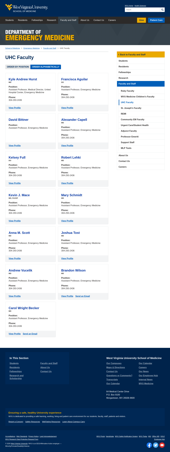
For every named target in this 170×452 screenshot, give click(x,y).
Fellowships (37, 20)
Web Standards (21, 436)
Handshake (110, 436)
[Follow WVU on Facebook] (149, 445)
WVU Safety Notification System (126, 436)
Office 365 (155, 436)
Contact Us (99, 20)
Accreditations (10, 436)
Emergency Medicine (32, 48)
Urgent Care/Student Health (135, 125)
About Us (84, 20)
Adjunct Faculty (129, 131)
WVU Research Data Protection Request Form (21, 439)
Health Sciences (140, 6)
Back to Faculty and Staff (132, 54)
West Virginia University (19, 444)
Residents (22, 20)
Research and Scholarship (17, 377)
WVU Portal (100, 436)
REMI (123, 114)
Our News (144, 371)
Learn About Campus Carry (73, 422)
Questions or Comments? (119, 375)
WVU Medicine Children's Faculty (137, 97)
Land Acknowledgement (48, 436)
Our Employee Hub (148, 375)
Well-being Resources (51, 422)
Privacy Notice (33, 436)
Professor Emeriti (130, 137)
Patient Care (156, 20)
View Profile (15, 107)
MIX (149, 436)
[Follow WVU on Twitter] (155, 445)
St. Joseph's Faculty (131, 108)
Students (9, 20)
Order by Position (18, 67)
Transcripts (112, 379)
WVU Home (129, 6)
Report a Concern (15, 422)
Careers (112, 20)
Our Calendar (113, 383)
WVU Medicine (146, 383)
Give (141, 20)
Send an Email (83, 296)
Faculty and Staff (68, 20)
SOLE (162, 436)
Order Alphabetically (45, 67)
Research (51, 20)
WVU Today (143, 436)
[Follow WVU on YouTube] (162, 445)
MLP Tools (126, 148)
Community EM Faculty (132, 119)
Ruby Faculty (127, 91)
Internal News (145, 379)
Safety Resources (32, 422)
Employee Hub (159, 439)
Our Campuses (114, 363)
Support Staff (127, 142)
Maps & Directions (115, 367)
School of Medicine (12, 48)
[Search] (162, 9)
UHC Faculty (127, 102)
